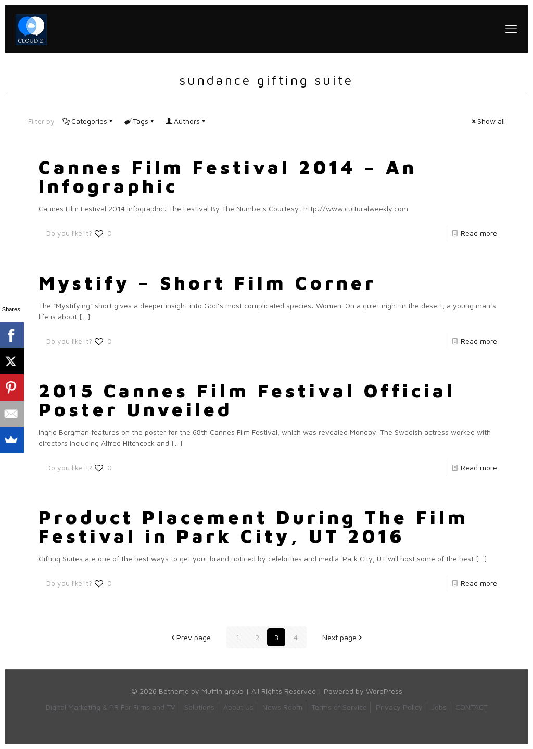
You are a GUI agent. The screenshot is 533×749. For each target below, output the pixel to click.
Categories (88, 121)
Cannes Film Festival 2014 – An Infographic (228, 176)
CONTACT (471, 707)
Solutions (199, 707)
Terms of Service (339, 707)
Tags (140, 121)
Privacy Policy (399, 707)
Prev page (190, 637)
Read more (479, 233)
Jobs (439, 707)
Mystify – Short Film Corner (207, 282)
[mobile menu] (511, 29)
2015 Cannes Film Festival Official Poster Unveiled (247, 399)
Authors (186, 121)
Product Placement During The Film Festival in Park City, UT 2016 (253, 526)
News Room (282, 707)
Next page (343, 637)
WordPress (384, 690)
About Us (238, 707)
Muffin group (222, 690)
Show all (487, 121)
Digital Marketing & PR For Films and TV (110, 707)
